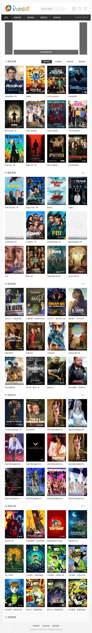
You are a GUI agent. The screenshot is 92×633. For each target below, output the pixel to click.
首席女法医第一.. (53, 131)
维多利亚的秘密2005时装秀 (57, 498)
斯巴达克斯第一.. (53, 165)
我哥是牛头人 (73, 541)
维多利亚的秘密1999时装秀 (15, 464)
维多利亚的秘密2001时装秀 (57, 464)
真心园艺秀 (30, 430)
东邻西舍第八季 (11, 242)
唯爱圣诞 (29, 353)
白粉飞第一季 (10, 165)
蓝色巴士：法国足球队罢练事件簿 (17, 319)
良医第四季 (72, 96)
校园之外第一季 (32, 207)
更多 (84, 173)
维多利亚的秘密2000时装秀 (57, 430)
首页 (6, 17)
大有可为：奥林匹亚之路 (56, 319)
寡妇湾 (49, 207)
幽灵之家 (29, 276)
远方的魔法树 (10, 387)
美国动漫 (57, 17)
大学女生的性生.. (53, 96)
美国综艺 (43, 17)
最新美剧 (17, 17)
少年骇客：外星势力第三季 (78, 575)
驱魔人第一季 (31, 165)
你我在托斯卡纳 (74, 353)
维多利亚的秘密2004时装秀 (78, 498)
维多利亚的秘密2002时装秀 (78, 464)
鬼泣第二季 (9, 541)
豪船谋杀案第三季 (75, 242)
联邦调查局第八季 (54, 242)
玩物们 (70, 207)
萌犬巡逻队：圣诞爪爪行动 (78, 387)
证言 (6, 276)
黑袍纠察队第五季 (54, 276)
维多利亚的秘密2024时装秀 (36, 464)
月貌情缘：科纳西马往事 (35, 319)
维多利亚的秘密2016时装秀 (36, 498)
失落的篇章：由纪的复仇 (35, 541)
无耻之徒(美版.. (32, 131)
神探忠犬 (50, 387)
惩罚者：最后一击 (33, 387)
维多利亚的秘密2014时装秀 (15, 498)
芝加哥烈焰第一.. (74, 165)
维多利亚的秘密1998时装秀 (78, 430)
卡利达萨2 (51, 353)
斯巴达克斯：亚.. (11, 131)
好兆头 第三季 (73, 276)
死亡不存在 (9, 575)
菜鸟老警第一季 (11, 96)
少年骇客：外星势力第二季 (57, 575)
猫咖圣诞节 (9, 353)
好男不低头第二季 (11, 207)
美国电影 (30, 17)
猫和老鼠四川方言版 (54, 541)
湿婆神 (28, 96)
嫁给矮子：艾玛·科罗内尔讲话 (79, 319)
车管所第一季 (31, 242)
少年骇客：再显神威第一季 (36, 575)
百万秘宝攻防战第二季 (13, 430)
